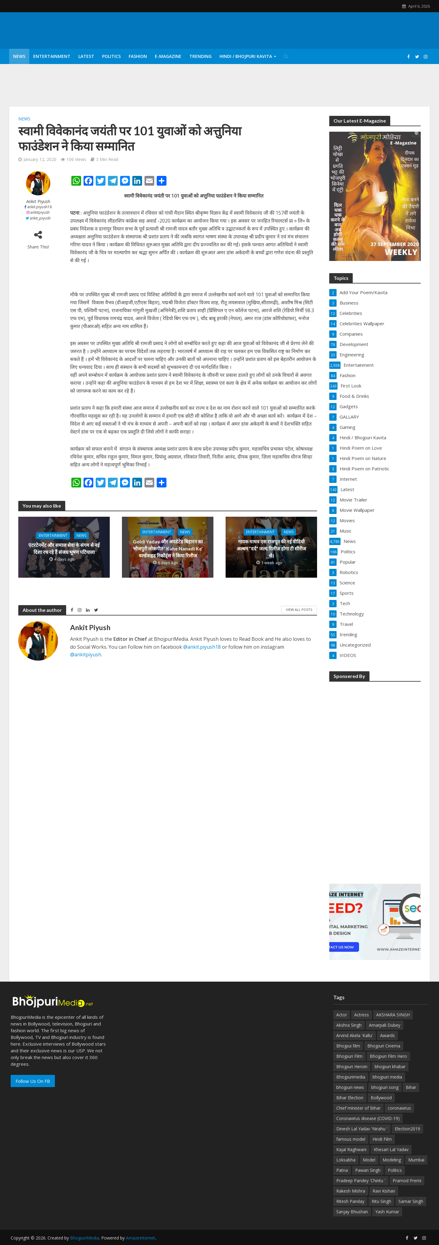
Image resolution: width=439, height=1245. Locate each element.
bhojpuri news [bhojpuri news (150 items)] (350, 1087)
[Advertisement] (375, 778)
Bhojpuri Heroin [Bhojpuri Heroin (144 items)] (351, 1066)
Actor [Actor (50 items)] (341, 1015)
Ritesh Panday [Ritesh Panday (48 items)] (350, 1201)
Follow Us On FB (33, 1081)
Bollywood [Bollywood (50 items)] (381, 1098)
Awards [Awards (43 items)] (387, 1035)
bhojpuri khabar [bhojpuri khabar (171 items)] (390, 1066)
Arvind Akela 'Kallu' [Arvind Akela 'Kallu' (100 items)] (354, 1035)
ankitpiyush (40, 212)
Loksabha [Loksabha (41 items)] (345, 1160)
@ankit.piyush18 (202, 647)
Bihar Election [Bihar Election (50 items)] (349, 1098)
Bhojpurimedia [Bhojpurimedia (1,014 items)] (350, 1077)
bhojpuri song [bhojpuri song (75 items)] (384, 1087)
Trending (200, 56)
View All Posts (299, 609)
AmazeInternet (140, 1238)
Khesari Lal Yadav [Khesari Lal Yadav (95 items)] (391, 1149)
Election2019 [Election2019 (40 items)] (407, 1129)
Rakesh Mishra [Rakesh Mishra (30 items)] (350, 1191)
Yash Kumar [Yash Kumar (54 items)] (387, 1212)
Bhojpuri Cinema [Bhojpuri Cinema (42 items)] (383, 1046)
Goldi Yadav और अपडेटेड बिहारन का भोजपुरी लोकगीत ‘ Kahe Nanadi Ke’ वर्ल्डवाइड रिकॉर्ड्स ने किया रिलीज (168, 548)
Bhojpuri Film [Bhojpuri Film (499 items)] (349, 1056)
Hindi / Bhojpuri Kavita (246, 56)
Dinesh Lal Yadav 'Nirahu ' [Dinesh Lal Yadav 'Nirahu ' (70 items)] (361, 1129)
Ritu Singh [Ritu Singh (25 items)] (381, 1201)
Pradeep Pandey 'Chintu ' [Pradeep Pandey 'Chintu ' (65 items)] (360, 1180)
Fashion (138, 56)
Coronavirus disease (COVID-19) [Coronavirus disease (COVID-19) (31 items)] (368, 1118)
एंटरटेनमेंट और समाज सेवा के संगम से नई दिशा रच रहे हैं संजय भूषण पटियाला (64, 548)
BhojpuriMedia (84, 1238)
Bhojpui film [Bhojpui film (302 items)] (348, 1046)
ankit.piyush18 (39, 206)
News (19, 56)
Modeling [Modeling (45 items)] (392, 1160)
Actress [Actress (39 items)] (361, 1015)
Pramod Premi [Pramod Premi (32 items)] (407, 1180)
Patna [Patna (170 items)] (342, 1170)
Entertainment (51, 56)
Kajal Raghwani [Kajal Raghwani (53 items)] (351, 1149)
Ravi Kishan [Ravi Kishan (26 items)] (384, 1191)
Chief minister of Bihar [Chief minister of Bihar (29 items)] (358, 1108)
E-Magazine (168, 56)
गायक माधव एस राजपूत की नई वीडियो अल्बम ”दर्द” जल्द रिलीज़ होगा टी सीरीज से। (271, 548)
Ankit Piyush (38, 201)
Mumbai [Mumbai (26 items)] (416, 1160)
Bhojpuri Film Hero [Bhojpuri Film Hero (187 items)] (388, 1056)
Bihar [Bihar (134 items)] (411, 1087)
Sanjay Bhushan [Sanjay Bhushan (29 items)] (352, 1212)
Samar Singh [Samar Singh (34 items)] (410, 1201)
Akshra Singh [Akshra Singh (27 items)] (349, 1025)
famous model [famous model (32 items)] (350, 1139)
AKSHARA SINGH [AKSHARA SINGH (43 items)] (393, 1015)
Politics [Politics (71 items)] (395, 1170)
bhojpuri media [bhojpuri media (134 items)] (387, 1077)
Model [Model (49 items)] (369, 1160)
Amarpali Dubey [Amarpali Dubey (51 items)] (384, 1025)
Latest (86, 56)
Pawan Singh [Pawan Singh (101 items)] (367, 1170)
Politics (111, 56)
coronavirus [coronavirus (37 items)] (399, 1108)
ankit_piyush (40, 218)
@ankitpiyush (85, 654)
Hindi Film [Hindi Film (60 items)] (382, 1139)
